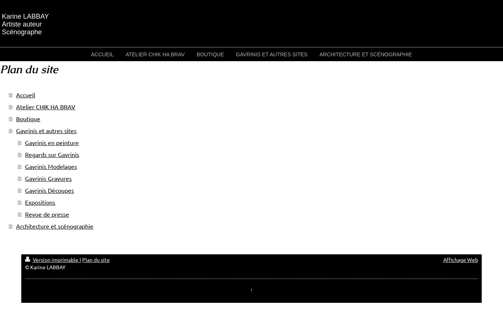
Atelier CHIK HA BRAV (45, 106)
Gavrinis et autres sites (46, 130)
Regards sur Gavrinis (52, 154)
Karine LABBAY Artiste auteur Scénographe (25, 24)
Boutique (28, 118)
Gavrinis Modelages (51, 166)
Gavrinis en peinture (52, 142)
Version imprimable (52, 259)
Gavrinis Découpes (49, 190)
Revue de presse (47, 214)
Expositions (40, 202)
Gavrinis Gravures (48, 178)
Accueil (25, 94)
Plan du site (96, 259)
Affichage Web (460, 259)
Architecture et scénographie (54, 226)
